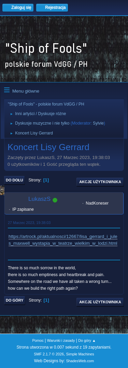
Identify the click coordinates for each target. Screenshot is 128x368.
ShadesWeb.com (80, 361)
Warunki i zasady (61, 340)
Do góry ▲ (87, 340)
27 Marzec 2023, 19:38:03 (29, 223)
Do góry (15, 300)
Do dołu (14, 180)
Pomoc (38, 340)
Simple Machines (80, 354)
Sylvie (98, 123)
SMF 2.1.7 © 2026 (49, 354)
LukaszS (39, 199)
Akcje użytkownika (100, 182)
